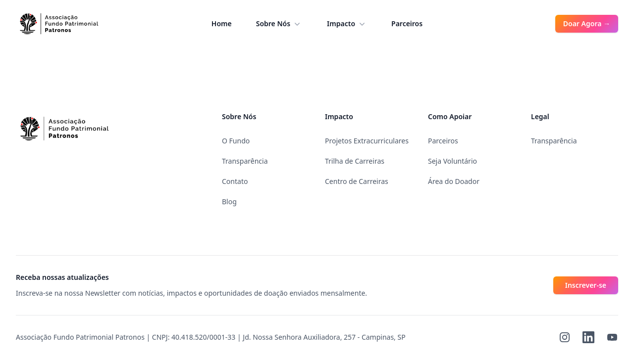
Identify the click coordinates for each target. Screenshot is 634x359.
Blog (229, 201)
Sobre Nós (279, 24)
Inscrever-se (585, 285)
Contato (235, 181)
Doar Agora (586, 23)
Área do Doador (453, 181)
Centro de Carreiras (356, 181)
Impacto (347, 24)
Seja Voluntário (452, 161)
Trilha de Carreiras (354, 161)
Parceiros (407, 23)
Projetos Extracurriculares (367, 140)
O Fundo (236, 140)
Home (221, 23)
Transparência (245, 161)
